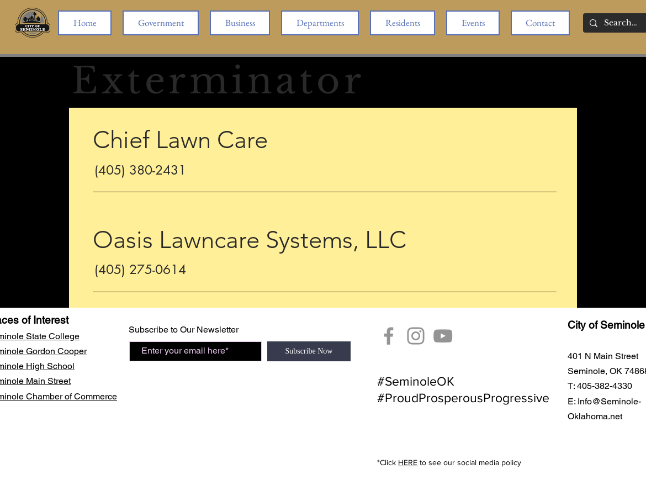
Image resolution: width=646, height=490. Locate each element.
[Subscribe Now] (309, 351)
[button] (161, 22)
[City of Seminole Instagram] (415, 335)
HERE (407, 462)
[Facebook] (388, 335)
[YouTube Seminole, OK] (442, 335)
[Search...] (621, 23)
